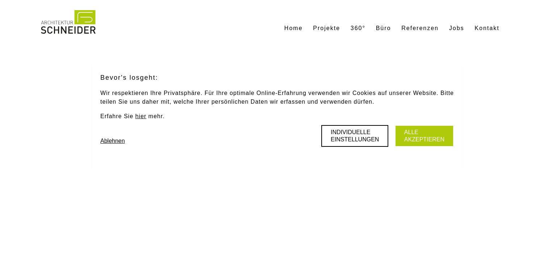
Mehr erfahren (311, 238)
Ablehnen (112, 141)
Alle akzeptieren (424, 135)
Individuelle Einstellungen (355, 135)
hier (140, 116)
